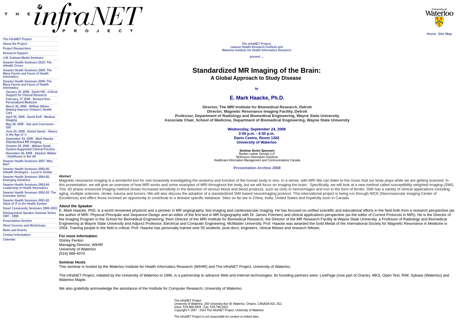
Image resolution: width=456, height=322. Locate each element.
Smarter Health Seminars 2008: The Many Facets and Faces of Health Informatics (27, 84)
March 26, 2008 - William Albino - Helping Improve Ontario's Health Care (29, 109)
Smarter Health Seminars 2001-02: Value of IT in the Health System (26, 202)
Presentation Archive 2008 (257, 168)
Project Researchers (17, 48)
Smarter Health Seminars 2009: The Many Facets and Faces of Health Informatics (27, 73)
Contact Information (17, 234)
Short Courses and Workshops (24, 225)
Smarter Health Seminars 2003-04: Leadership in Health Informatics (26, 186)
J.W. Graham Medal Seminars (23, 57)
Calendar (9, 239)
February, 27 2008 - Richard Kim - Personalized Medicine (29, 101)
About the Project (15, 43)
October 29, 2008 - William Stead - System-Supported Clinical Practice (30, 147)
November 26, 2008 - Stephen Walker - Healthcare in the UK (31, 155)
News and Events (15, 230)
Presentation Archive (17, 220)
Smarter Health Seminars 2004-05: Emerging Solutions (26, 178)
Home (431, 34)
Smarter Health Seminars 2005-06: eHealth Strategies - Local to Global (27, 170)
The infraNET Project (17, 39)
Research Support (15, 53)
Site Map (445, 34)
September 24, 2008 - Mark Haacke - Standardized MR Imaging (30, 140)
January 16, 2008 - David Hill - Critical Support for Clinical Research (31, 93)
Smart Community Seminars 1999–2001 (30, 208)
